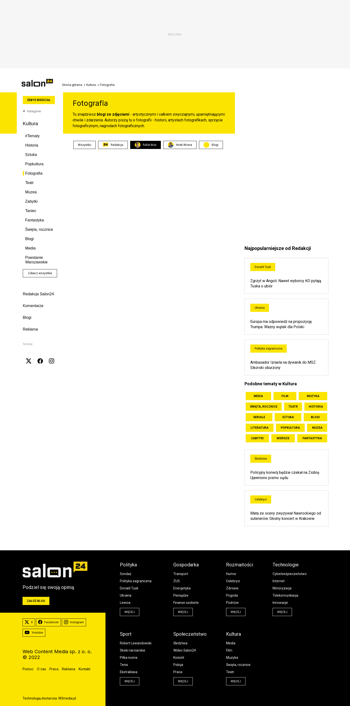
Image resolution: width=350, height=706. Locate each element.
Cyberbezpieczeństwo (290, 574)
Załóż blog (36, 601)
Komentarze (33, 306)
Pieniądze (180, 595)
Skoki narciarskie (132, 650)
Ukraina (260, 307)
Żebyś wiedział (39, 100)
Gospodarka (186, 564)
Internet (279, 581)
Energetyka (182, 588)
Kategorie (32, 111)
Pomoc (28, 669)
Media (30, 248)
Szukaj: (28, 344)
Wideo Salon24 (184, 650)
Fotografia (33, 173)
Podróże (232, 603)
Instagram (74, 622)
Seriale (259, 417)
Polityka (128, 564)
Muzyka (313, 396)
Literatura (259, 427)
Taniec (30, 211)
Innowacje (280, 603)
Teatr (29, 183)
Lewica (125, 603)
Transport (180, 574)
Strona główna (72, 85)
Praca (177, 672)
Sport (126, 634)
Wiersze (283, 438)
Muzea (31, 192)
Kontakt (84, 669)
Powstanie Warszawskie (36, 259)
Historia (31, 145)
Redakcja (113, 145)
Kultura (91, 85)
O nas (41, 669)
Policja (178, 665)
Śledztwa (261, 458)
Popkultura (34, 164)
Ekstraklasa (128, 672)
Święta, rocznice (39, 229)
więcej (129, 612)
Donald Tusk (263, 267)
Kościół (178, 657)
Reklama (30, 329)
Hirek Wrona (180, 145)
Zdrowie (232, 588)
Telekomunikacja (285, 595)
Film (284, 396)
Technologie (286, 564)
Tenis (124, 665)
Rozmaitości (239, 564)
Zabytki (31, 201)
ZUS (176, 581)
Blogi (29, 239)
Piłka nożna (128, 657)
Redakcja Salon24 (38, 294)
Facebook (48, 622)
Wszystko (84, 145)
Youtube (34, 633)
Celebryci (261, 499)
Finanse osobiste (186, 603)
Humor (231, 574)
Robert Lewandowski (136, 643)
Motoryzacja (282, 588)
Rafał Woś (145, 145)
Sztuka (31, 155)
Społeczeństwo (190, 634)
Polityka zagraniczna (268, 348)
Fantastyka (34, 220)
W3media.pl (67, 698)
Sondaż (125, 574)
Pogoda (232, 595)
